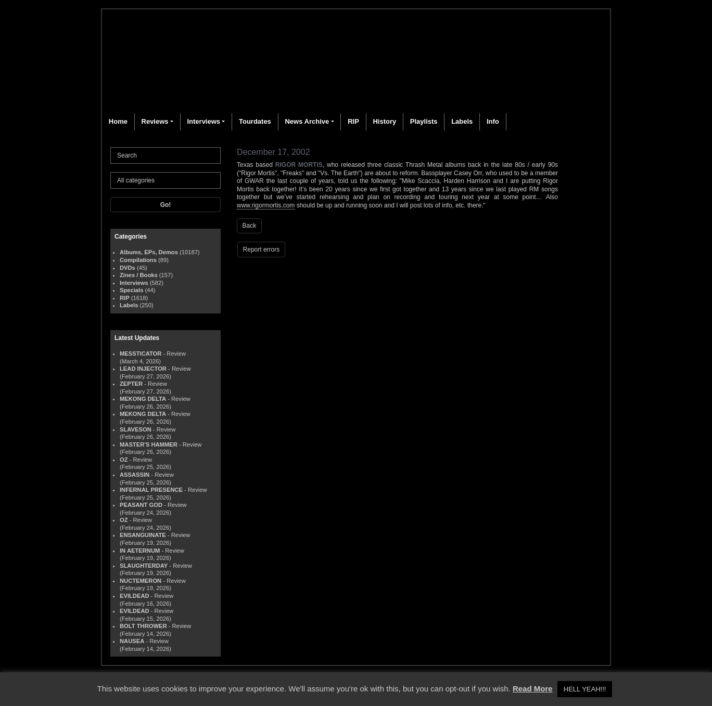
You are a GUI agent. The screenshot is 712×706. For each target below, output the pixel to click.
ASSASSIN (134, 475)
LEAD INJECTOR (143, 368)
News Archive (307, 121)
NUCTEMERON (140, 581)
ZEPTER (131, 384)
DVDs (127, 268)
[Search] (165, 155)
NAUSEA (132, 641)
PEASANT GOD (141, 505)
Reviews (155, 121)
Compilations (138, 260)
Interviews (203, 121)
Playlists (424, 121)
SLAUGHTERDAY (144, 566)
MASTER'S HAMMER (148, 444)
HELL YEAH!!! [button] (585, 689)
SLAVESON (135, 429)
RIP (353, 121)
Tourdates (255, 121)
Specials (131, 290)
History (384, 121)
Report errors (261, 249)
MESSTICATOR (140, 353)
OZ (124, 459)
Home (118, 121)
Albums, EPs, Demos (149, 252)
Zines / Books (139, 275)
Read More (533, 688)
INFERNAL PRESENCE (151, 490)
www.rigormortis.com (266, 205)
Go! (165, 204)
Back (250, 225)
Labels (462, 121)
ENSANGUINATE (143, 535)
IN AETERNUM (140, 550)
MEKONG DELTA (143, 399)
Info (493, 121)
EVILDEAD (134, 596)
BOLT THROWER (143, 626)
